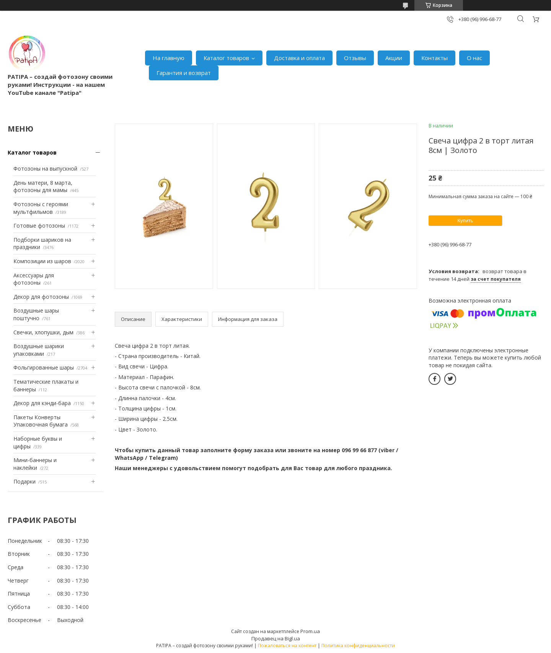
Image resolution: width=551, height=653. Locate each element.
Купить (465, 220)
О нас (474, 58)
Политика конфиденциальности (358, 645)
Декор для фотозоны (41, 296)
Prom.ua (310, 631)
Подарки (24, 481)
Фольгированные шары (43, 367)
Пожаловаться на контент (287, 645)
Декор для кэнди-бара (42, 403)
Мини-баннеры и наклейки (35, 463)
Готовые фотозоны (39, 225)
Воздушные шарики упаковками (38, 349)
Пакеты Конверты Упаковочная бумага (40, 421)
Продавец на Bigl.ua (275, 638)
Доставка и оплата (299, 58)
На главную (168, 58)
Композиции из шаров (42, 261)
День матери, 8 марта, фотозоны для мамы (42, 186)
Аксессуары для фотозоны (33, 279)
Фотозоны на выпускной (45, 168)
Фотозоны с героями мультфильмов (40, 207)
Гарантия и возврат (183, 73)
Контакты (434, 58)
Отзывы (355, 58)
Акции (393, 58)
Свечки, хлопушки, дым (43, 332)
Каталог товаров (226, 58)
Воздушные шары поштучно (36, 314)
